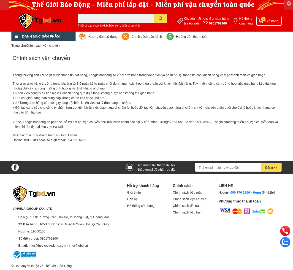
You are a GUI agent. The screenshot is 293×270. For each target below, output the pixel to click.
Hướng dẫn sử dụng (102, 36)
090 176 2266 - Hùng (245, 192)
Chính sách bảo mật (187, 192)
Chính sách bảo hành (146, 36)
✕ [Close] (289, 3)
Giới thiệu (134, 192)
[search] (160, 18)
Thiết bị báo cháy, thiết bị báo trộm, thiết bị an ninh (109, 25)
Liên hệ (132, 199)
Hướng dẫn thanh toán (192, 36)
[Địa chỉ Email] (238, 167)
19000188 (38, 231)
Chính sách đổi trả (186, 206)
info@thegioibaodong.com (47, 245)
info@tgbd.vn (78, 245)
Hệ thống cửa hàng (246, 20)
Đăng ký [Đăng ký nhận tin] (271, 167)
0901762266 (218, 23)
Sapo (76, 266)
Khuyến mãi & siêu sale (192, 20)
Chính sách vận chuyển (41, 57)
